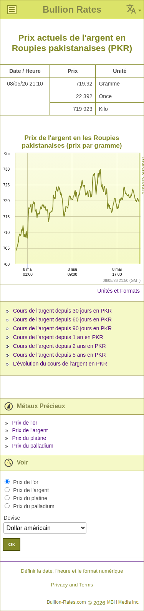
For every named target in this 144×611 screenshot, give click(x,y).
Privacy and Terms (72, 585)
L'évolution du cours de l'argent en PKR (60, 364)
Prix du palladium (32, 446)
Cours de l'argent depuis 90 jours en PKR (62, 328)
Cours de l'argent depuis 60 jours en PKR (62, 319)
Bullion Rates (72, 9)
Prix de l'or (24, 423)
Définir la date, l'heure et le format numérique (72, 571)
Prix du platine (29, 438)
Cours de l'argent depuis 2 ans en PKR (59, 346)
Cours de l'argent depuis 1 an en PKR (58, 337)
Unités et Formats (119, 291)
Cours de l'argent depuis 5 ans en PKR (59, 355)
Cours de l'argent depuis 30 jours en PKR (62, 311)
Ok (11, 544)
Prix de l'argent (30, 430)
